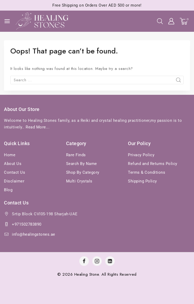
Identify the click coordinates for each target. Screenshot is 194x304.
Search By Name (81, 163)
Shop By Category (82, 172)
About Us (12, 163)
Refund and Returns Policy (152, 163)
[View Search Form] (160, 21)
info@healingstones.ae (33, 234)
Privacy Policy (141, 155)
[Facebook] (84, 261)
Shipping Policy (142, 181)
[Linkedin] (110, 261)
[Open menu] (7, 21)
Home (9, 155)
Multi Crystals (79, 181)
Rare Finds (76, 155)
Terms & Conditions (146, 172)
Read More (36, 127)
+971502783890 (26, 224)
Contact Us (14, 172)
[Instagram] (97, 261)
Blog (8, 189)
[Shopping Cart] (185, 21)
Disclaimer (14, 181)
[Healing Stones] (42, 21)
